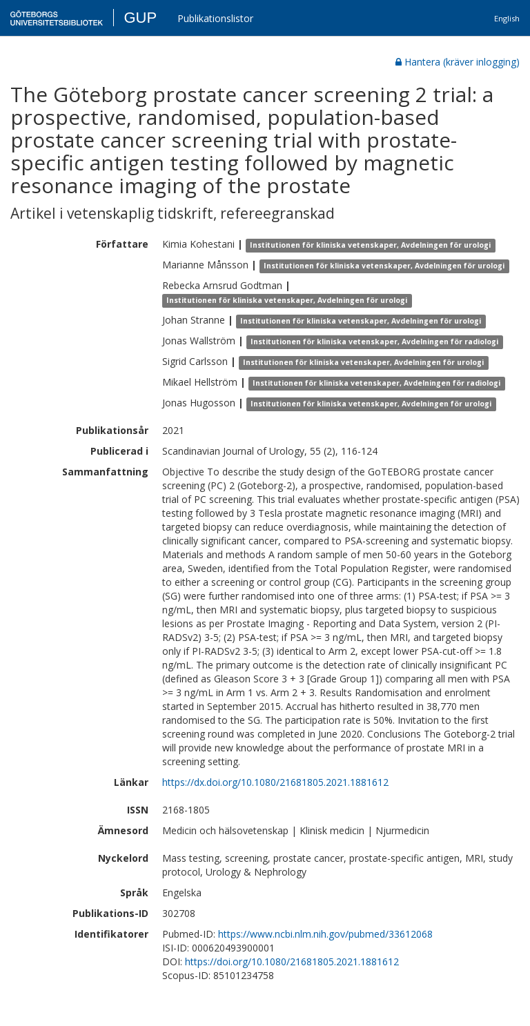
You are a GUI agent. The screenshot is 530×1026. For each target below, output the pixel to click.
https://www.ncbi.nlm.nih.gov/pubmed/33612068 (325, 933)
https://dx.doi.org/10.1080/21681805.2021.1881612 (275, 782)
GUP (140, 17)
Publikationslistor (215, 18)
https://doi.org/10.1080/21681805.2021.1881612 (292, 961)
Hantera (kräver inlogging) (457, 61)
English (507, 18)
